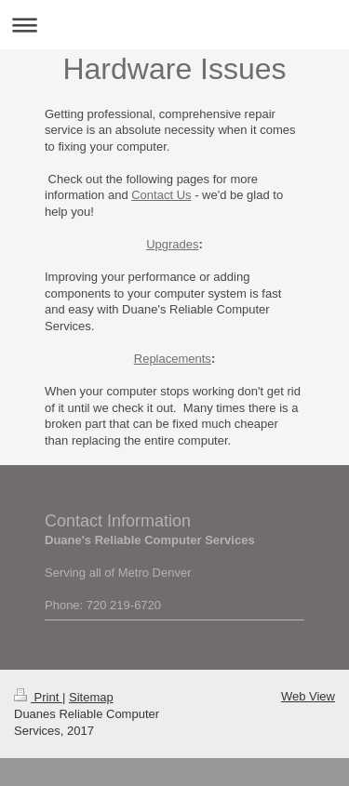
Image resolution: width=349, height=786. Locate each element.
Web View (308, 696)
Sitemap (91, 697)
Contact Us (161, 195)
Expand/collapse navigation (174, 25)
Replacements (172, 359)
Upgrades (172, 244)
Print (38, 697)
